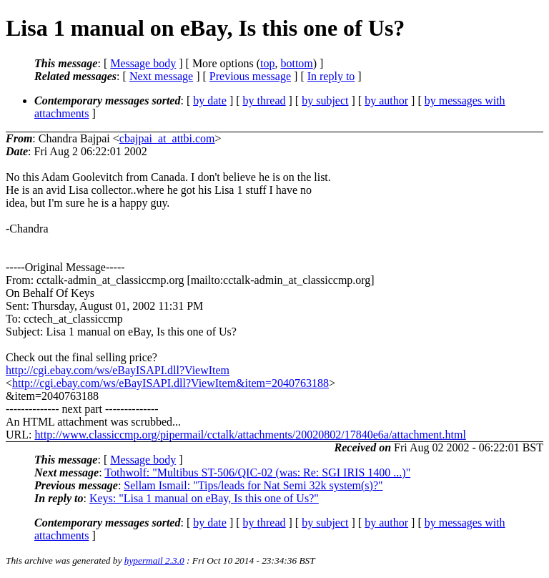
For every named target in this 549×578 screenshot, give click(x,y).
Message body (143, 63)
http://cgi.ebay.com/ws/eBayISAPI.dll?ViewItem (117, 370)
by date (210, 100)
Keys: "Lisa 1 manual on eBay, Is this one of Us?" (204, 498)
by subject (325, 100)
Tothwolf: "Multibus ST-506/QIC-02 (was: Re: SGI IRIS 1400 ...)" (257, 472)
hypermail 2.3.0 (154, 560)
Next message (161, 76)
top (267, 63)
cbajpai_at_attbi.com (167, 138)
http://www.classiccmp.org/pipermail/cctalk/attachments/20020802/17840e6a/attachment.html (249, 434)
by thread (264, 100)
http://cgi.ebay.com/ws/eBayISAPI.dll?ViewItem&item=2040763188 (170, 383)
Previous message (250, 76)
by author (386, 100)
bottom (296, 63)
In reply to (331, 76)
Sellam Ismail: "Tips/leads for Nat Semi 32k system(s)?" (253, 485)
